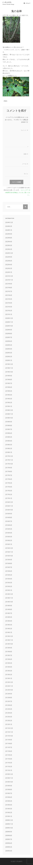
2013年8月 (8, 652)
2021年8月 (8, 288)
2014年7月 (8, 613)
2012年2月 (8, 720)
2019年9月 (8, 376)
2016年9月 (8, 514)
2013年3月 (8, 671)
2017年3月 (8, 491)
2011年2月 (8, 766)
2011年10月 (9, 736)
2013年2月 (8, 675)
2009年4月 (8, 851)
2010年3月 (8, 809)
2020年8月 (8, 333)
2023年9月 (8, 234)
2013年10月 (9, 644)
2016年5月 (8, 529)
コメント (24, 130)
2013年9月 (8, 648)
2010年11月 (9, 778)
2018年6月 (8, 433)
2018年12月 (9, 410)
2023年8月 (8, 238)
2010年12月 (9, 774)
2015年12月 (9, 548)
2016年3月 (8, 537)
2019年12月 (9, 364)
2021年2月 (8, 310)
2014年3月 (8, 625)
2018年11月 (9, 414)
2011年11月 (9, 732)
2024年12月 (9, 222)
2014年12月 (9, 594)
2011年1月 (8, 770)
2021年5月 (8, 299)
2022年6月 (8, 261)
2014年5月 (8, 617)
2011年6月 (8, 751)
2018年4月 (8, 441)
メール (25, 164)
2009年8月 (8, 835)
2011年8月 (8, 743)
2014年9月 (8, 606)
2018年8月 (8, 425)
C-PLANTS (7, 2)
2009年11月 (9, 824)
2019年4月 (8, 395)
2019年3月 (8, 399)
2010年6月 (8, 797)
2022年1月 (8, 272)
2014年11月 (9, 598)
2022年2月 (8, 268)
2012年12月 (9, 682)
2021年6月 (8, 295)
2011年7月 (8, 747)
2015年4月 (8, 579)
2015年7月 (8, 567)
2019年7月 (8, 383)
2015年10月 (9, 556)
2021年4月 (8, 303)
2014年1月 (8, 632)
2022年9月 (8, 257)
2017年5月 (8, 483)
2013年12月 (9, 636)
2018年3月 (8, 445)
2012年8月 (8, 697)
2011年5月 (8, 755)
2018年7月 (8, 429)
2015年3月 (8, 583)
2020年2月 (8, 356)
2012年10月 (9, 690)
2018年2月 (8, 448)
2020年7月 (8, 337)
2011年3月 (8, 763)
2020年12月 (9, 318)
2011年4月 (8, 759)
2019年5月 (8, 391)
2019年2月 (8, 402)
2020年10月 (9, 326)
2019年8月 (8, 379)
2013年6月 (8, 659)
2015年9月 (8, 560)
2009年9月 (8, 832)
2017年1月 (8, 498)
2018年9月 (8, 422)
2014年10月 (9, 602)
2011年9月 (8, 740)
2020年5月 (8, 345)
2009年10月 (9, 828)
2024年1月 (8, 230)
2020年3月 (8, 353)
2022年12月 (9, 253)
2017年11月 (9, 460)
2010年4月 (8, 805)
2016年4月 (8, 533)
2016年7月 (8, 521)
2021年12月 (9, 276)
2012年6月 (8, 705)
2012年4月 (8, 713)
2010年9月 (8, 786)
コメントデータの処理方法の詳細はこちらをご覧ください (17, 192)
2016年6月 (8, 525)
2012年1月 (8, 724)
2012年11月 (9, 686)
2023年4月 (8, 242)
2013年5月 (8, 663)
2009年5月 (8, 847)
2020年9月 (8, 330)
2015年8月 (8, 563)
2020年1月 (8, 360)
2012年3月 (8, 717)
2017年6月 (8, 479)
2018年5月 (8, 437)
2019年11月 (9, 368)
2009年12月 (9, 820)
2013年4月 (8, 667)
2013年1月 (8, 678)
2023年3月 (8, 245)
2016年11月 (9, 506)
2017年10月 (9, 464)
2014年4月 (8, 621)
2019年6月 (8, 387)
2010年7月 (8, 793)
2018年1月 (8, 452)
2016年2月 (8, 540)
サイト (26, 174)
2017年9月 (8, 468)
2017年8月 (8, 471)
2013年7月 (8, 655)
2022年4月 (8, 265)
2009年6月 (8, 843)
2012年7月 (8, 701)
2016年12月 (9, 502)
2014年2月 (8, 629)
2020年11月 (9, 322)
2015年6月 (8, 571)
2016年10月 (9, 510)
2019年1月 (8, 406)
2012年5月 (8, 709)
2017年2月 (8, 494)
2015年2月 (8, 586)
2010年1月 (8, 816)
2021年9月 (8, 284)
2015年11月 (9, 552)
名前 (26, 154)
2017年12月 (9, 456)
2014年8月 (8, 609)
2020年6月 (8, 341)
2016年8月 (8, 517)
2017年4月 (8, 487)
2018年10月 (9, 418)
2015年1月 (8, 590)
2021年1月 (8, 314)
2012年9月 (8, 694)
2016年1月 (8, 544)
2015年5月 (8, 575)
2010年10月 (9, 782)
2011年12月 (9, 728)
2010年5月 (8, 801)
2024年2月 (8, 226)
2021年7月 (8, 291)
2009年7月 (8, 839)
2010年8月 (8, 789)
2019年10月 (9, 372)
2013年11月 (9, 640)
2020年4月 (8, 349)
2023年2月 (8, 249)
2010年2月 (8, 812)
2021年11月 (9, 280)
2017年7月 (8, 475)
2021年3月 (8, 307)
